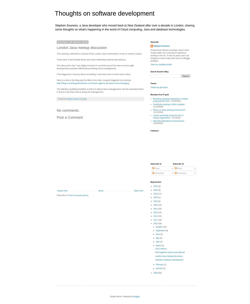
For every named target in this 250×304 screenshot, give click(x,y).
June (158, 234)
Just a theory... (161, 249)
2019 (156, 194)
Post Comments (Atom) (78, 195)
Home (100, 191)
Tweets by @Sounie (159, 87)
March (159, 245)
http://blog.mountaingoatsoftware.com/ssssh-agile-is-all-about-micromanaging (93, 83)
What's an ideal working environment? (169, 110)
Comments (158, 173)
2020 (156, 190)
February (160, 264)
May (158, 238)
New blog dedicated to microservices (168, 121)
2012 (156, 216)
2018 (156, 197)
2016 (156, 201)
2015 (156, 205)
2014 (156, 209)
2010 (156, 223)
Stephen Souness (162, 46)
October (159, 227)
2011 (156, 220)
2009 (156, 273)
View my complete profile (161, 64)
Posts (155, 168)
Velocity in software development (169, 260)
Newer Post (62, 191)
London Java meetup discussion (169, 256)
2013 (156, 212)
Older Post (138, 191)
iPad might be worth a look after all (170, 252)
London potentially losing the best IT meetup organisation (168, 116)
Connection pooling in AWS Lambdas (168, 104)
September (161, 230)
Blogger (136, 296)
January (159, 268)
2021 (156, 186)
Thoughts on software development (104, 13)
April (158, 242)
